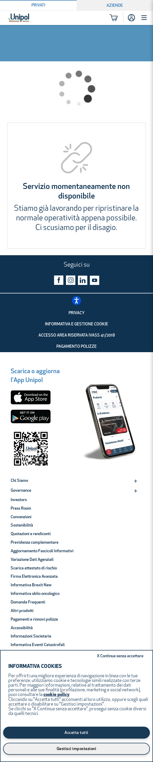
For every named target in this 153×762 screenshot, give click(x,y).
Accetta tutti (76, 733)
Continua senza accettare (120, 656)
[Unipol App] (110, 421)
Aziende (115, 6)
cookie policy (56, 694)
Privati (38, 5)
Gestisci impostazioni (76, 749)
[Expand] (136, 481)
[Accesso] (131, 18)
